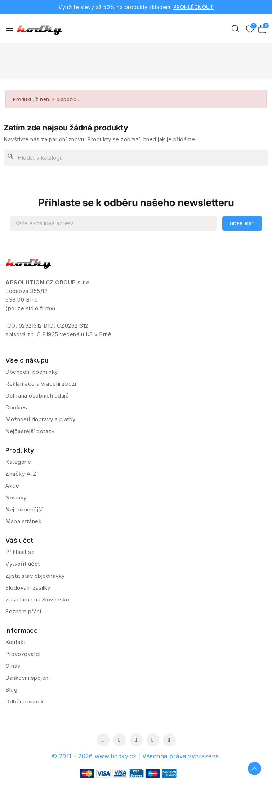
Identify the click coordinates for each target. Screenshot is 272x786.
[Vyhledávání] (136, 158)
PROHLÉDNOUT (193, 7)
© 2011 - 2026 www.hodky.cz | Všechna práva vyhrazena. (136, 756)
